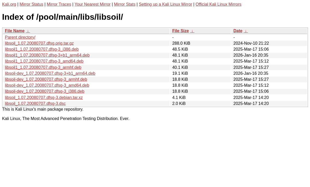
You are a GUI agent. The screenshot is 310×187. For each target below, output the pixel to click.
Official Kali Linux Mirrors (218, 4)
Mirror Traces (59, 4)
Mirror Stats (125, 4)
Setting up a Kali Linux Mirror (165, 4)
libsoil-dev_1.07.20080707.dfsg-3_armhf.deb (46, 79)
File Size (180, 31)
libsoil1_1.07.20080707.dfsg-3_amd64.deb (44, 61)
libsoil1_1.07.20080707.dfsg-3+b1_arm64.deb (47, 55)
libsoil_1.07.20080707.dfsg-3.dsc (35, 103)
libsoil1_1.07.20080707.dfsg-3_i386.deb (42, 49)
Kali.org (9, 4)
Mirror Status (31, 4)
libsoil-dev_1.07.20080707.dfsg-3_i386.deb (44, 91)
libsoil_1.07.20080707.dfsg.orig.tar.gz (39, 43)
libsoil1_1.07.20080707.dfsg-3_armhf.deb (43, 67)
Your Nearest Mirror (93, 4)
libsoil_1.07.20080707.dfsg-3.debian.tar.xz (44, 97)
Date (237, 31)
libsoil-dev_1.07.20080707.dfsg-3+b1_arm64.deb (50, 73)
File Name (15, 31)
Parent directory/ (20, 37)
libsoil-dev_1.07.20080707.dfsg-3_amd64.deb (47, 85)
